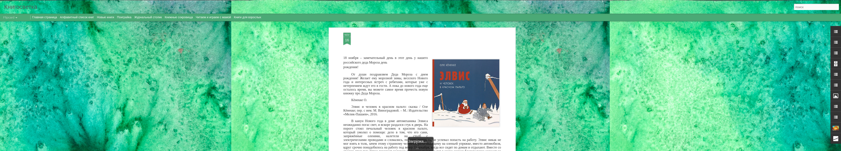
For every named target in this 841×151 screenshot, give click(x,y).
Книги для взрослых (247, 17)
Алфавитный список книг (77, 17)
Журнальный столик (148, 17)
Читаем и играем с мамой (213, 17)
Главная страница (44, 17)
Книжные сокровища (179, 17)
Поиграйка (124, 17)
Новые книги (105, 17)
